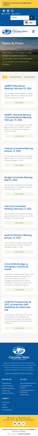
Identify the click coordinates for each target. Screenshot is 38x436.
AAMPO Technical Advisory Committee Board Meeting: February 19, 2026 (18, 117)
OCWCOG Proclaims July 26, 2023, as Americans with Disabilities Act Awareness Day (17, 305)
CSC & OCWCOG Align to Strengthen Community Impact (16, 267)
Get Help (23, 379)
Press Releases (29, 77)
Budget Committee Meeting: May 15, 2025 (18, 178)
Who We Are (6, 379)
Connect (5, 398)
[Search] (31, 18)
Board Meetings (15, 77)
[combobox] (19, 18)
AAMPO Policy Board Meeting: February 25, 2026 (17, 87)
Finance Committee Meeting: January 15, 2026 (18, 149)
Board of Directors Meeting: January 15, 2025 (18, 236)
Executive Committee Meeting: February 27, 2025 (17, 207)
